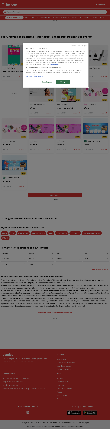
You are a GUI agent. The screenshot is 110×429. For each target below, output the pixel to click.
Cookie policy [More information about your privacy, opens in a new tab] (54, 64)
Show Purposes (47, 82)
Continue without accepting (79, 45)
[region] (56, 65)
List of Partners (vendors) (34, 76)
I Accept (63, 82)
